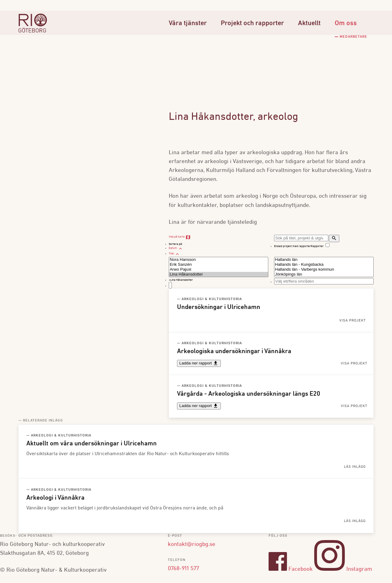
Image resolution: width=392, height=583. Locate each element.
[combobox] (218, 283)
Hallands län (323, 259)
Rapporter (317, 246)
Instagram (343, 569)
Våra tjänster (188, 23)
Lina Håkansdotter (218, 274)
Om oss (346, 23)
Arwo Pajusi (218, 269)
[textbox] (170, 285)
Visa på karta (180, 236)
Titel (174, 253)
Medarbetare (353, 37)
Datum (176, 248)
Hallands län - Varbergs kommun (323, 269)
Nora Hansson (218, 259)
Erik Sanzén (218, 264)
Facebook (291, 569)
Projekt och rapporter (252, 23)
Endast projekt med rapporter (292, 246)
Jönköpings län (323, 274)
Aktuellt (309, 23)
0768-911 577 (183, 568)
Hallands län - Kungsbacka (323, 264)
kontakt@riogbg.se (191, 544)
